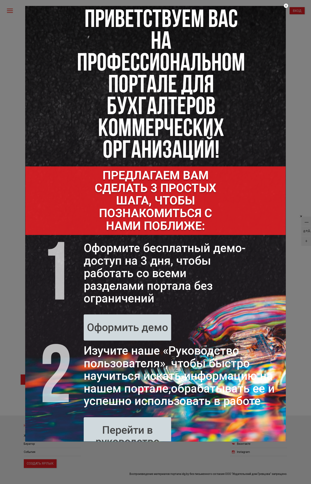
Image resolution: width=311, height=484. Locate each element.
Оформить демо (127, 327)
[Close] (286, 6)
